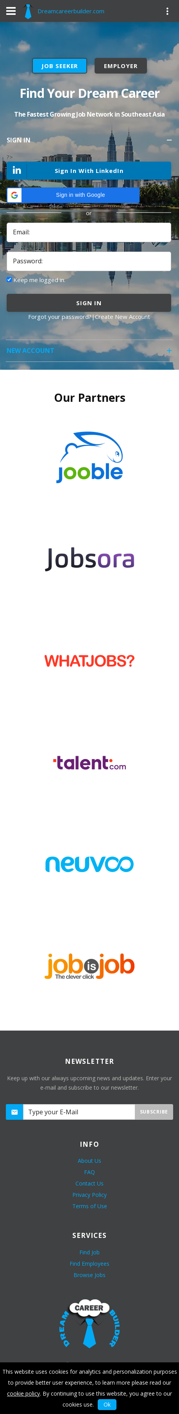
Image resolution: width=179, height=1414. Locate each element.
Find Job (89, 1252)
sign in (88, 303)
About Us (89, 1160)
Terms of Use (89, 1206)
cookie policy (23, 1393)
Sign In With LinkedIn (65, 171)
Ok (107, 1404)
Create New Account (122, 316)
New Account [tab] (90, 353)
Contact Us (89, 1183)
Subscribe (154, 1111)
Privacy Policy (89, 1194)
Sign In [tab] (90, 142)
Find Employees (89, 1263)
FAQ (89, 1172)
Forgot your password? (59, 316)
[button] (73, 195)
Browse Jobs (89, 1275)
